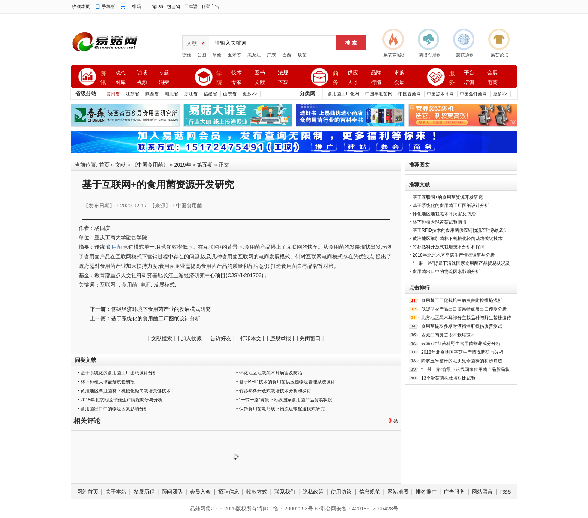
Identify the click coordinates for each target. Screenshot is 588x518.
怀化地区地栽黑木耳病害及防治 (444, 213)
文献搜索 (161, 338)
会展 (399, 82)
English (155, 6)
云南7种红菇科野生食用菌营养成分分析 (460, 343)
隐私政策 (313, 492)
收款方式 (256, 492)
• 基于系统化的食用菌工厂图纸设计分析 (117, 372)
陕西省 (152, 93)
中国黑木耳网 (440, 93)
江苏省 (132, 93)
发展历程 (144, 492)
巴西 (286, 54)
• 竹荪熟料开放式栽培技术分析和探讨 (273, 390)
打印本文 (250, 338)
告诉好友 (220, 338)
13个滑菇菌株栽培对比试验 (448, 378)
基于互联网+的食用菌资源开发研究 (447, 197)
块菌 (302, 54)
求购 (399, 72)
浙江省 (191, 93)
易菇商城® (394, 55)
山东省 (230, 93)
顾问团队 (172, 492)
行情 (376, 82)
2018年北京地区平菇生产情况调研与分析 (453, 255)
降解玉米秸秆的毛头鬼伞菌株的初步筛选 (461, 360)
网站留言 (482, 492)
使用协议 (341, 492)
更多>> (250, 93)
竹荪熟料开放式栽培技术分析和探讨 (448, 246)
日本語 (191, 6)
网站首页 (87, 492)
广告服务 (454, 492)
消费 (164, 82)
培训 (469, 82)
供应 (353, 72)
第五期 (205, 165)
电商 (492, 82)
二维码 (134, 6)
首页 (104, 165)
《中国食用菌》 (150, 165)
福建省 (210, 93)
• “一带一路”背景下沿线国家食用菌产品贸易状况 (284, 399)
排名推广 (426, 492)
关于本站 (115, 492)
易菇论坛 (499, 55)
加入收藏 (191, 338)
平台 (469, 72)
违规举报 (280, 338)
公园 (201, 54)
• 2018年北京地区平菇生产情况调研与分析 (120, 399)
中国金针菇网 (473, 93)
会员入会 (200, 492)
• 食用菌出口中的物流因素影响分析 (113, 408)
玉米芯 (234, 54)
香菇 (186, 54)
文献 (260, 82)
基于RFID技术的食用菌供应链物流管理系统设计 (460, 230)
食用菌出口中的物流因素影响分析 (446, 271)
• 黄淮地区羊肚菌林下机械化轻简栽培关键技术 (124, 390)
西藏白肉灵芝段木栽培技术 (448, 335)
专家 (236, 82)
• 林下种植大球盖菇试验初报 (106, 381)
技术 (236, 72)
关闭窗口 (310, 338)
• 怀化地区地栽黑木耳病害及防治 (269, 372)
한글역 (173, 6)
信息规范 (369, 492)
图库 (120, 82)
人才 (353, 82)
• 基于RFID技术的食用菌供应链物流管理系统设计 (285, 381)
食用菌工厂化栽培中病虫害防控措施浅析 (461, 300)
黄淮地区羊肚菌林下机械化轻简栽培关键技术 (457, 238)
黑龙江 (254, 54)
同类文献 (85, 360)
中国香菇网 (409, 93)
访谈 (142, 72)
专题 (164, 72)
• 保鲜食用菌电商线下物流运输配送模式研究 (280, 408)
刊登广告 (210, 6)
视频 (142, 82)
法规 (283, 72)
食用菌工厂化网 (343, 93)
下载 (283, 82)
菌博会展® (429, 55)
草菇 (216, 54)
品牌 (376, 72)
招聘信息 (228, 492)
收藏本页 (81, 6)
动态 (120, 72)
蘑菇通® (464, 55)
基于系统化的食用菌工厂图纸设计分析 (155, 318)
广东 (271, 54)
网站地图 (397, 492)
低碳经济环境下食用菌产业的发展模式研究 (161, 309)
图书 (260, 72)
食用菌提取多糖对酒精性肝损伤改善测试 (461, 326)
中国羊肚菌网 (378, 93)
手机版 (108, 6)
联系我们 (285, 492)
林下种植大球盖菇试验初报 (439, 222)
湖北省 (171, 93)
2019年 (182, 165)
